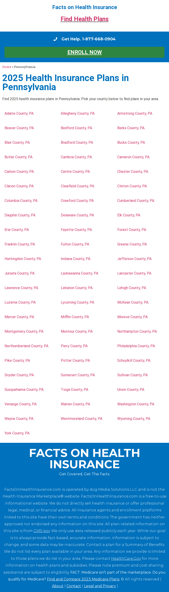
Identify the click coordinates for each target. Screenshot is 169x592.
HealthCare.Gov (126, 558)
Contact (73, 586)
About (58, 586)
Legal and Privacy (100, 586)
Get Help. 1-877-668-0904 (88, 39)
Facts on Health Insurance (84, 7)
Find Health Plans (85, 19)
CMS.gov (42, 531)
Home (6, 67)
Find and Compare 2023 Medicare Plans (83, 579)
